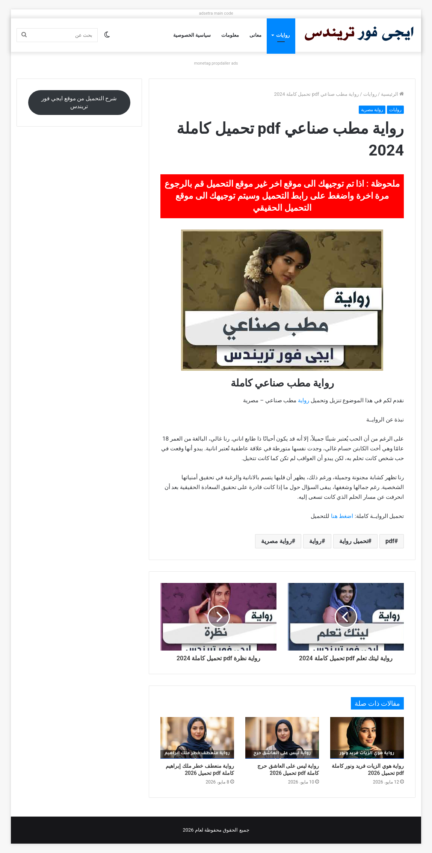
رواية (303, 400)
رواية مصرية (372, 109)
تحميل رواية (353, 541)
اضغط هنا (342, 516)
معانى (255, 35)
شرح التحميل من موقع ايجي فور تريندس (79, 102)
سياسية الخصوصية (192, 35)
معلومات (230, 35)
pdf (389, 541)
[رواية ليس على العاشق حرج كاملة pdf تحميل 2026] (282, 738)
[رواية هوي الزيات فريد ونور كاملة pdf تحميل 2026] (367, 738)
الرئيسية (392, 94)
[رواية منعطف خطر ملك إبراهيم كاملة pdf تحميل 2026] (197, 738)
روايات (283, 35)
